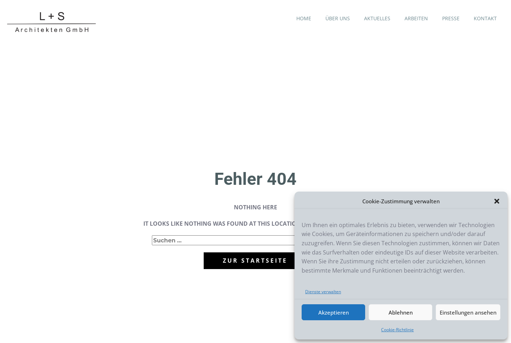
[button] (496, 201)
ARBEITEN (416, 18)
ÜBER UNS (337, 18)
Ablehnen (401, 312)
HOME (303, 18)
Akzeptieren (333, 312)
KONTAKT (485, 18)
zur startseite (255, 260)
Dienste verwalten (323, 292)
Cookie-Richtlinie (397, 330)
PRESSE (451, 18)
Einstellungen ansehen (468, 312)
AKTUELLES (377, 18)
